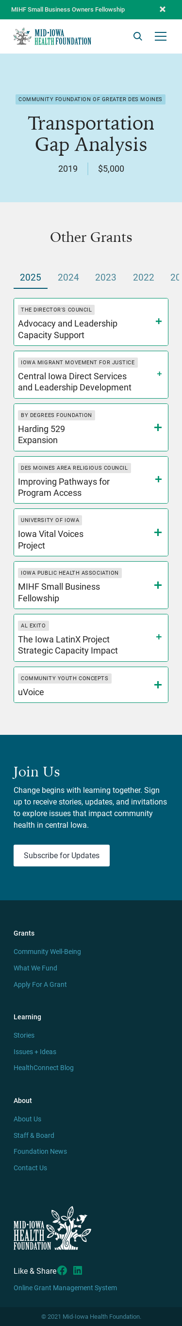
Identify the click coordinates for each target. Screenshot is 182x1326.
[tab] (31, 278)
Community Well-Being (47, 952)
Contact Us (30, 1168)
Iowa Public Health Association (70, 573)
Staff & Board (34, 1136)
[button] (162, 9)
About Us (27, 1119)
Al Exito (33, 626)
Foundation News (40, 1151)
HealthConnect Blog (44, 1068)
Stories (24, 1035)
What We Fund (35, 968)
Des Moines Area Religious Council (74, 468)
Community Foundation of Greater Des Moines (90, 99)
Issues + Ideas (35, 1052)
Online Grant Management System (65, 1288)
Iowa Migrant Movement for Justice (77, 362)
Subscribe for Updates (61, 855)
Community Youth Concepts (64, 678)
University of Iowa (50, 520)
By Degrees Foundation (56, 415)
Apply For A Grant (40, 985)
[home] (52, 36)
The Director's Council (56, 310)
